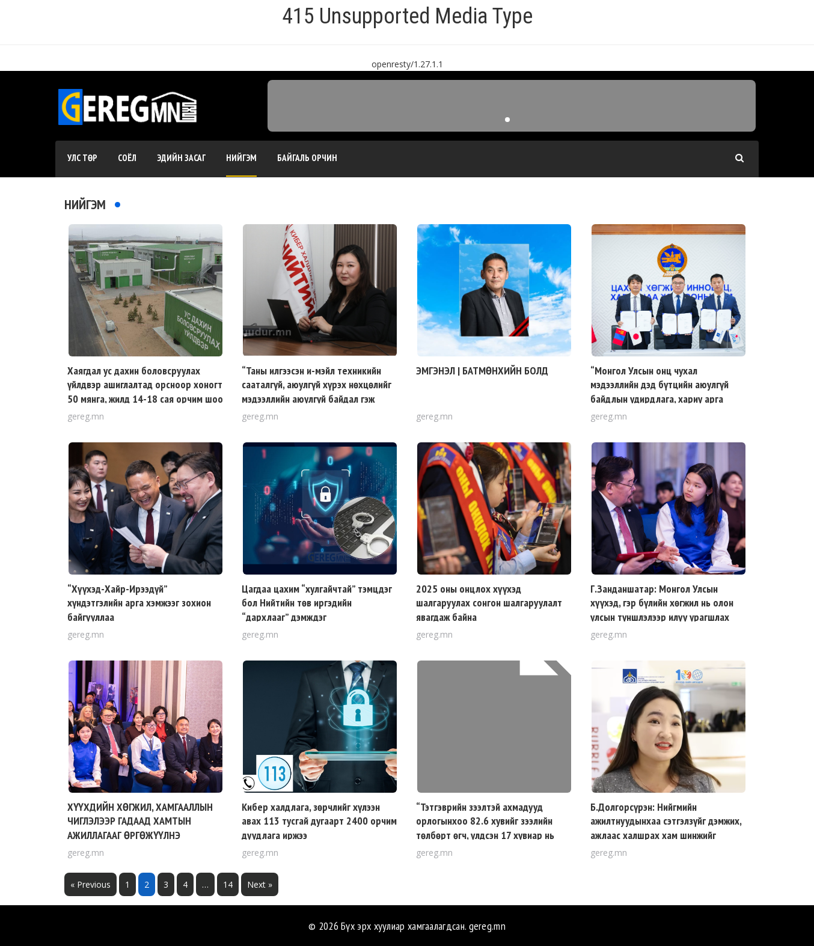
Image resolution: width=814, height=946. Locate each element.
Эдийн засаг (181, 157)
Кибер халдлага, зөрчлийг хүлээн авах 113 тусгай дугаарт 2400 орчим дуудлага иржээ (319, 821)
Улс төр (82, 157)
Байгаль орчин (307, 157)
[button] (507, 119)
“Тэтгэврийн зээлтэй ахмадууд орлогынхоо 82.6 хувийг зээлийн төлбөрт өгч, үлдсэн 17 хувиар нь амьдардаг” (485, 828)
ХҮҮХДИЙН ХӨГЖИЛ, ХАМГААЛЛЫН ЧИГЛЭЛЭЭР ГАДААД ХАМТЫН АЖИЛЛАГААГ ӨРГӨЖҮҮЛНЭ (140, 821)
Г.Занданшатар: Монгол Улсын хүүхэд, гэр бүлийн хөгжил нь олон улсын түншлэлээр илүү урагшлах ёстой (661, 610)
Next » (259, 884)
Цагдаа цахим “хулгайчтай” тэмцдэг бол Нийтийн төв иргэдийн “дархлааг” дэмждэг (317, 603)
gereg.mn (487, 926)
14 (228, 884)
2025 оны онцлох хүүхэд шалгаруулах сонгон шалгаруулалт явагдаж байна (489, 603)
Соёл (127, 157)
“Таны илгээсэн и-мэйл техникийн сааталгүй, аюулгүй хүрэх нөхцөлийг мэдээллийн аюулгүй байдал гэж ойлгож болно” (316, 392)
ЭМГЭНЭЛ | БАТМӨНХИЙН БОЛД (482, 370)
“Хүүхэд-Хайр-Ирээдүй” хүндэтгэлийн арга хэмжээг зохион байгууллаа (139, 603)
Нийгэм (241, 157)
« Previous (90, 884)
